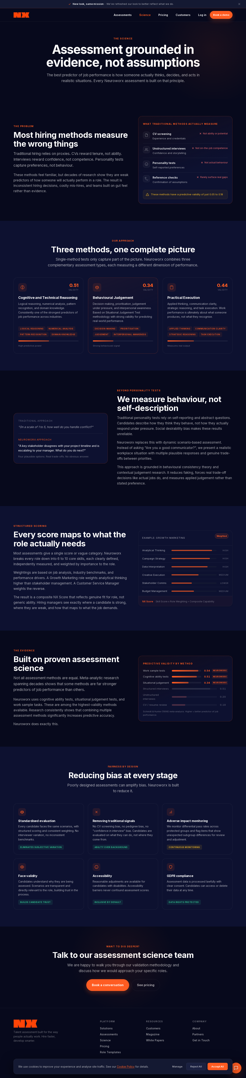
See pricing (145, 985)
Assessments (123, 15)
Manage (177, 1066)
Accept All (217, 1066)
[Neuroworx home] (21, 15)
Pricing (163, 15)
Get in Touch (201, 1040)
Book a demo (221, 14)
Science (145, 15)
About (196, 1028)
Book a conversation (108, 985)
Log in (202, 15)
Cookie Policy (126, 1066)
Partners (198, 1034)
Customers (183, 15)
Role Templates (110, 1052)
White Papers (155, 1040)
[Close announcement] (239, 4)
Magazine (153, 1034)
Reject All (196, 1066)
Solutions (106, 1028)
